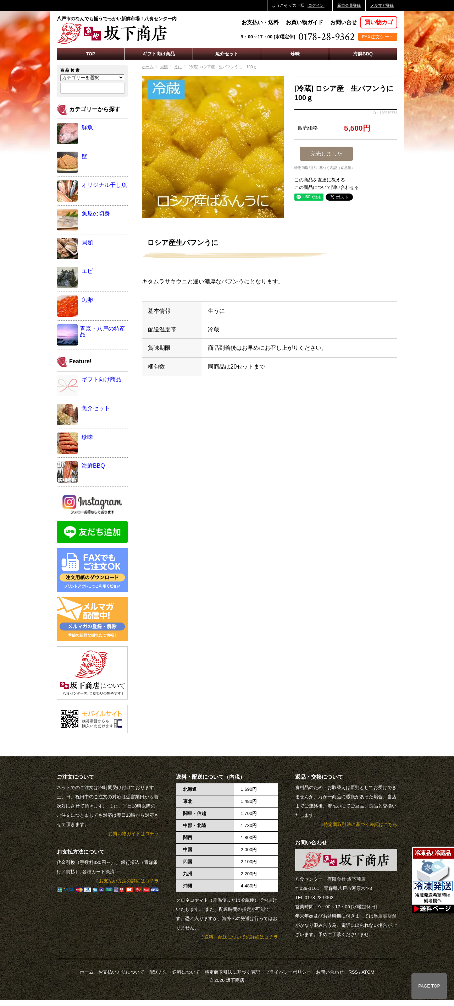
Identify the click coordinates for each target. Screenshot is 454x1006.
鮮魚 (87, 127)
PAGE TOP (429, 986)
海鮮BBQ (363, 53)
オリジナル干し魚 (104, 185)
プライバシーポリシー (288, 972)
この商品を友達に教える (319, 180)
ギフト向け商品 (159, 53)
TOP (90, 53)
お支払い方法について (121, 972)
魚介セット (226, 53)
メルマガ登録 (382, 5)
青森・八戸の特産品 (102, 331)
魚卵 (87, 300)
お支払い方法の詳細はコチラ (129, 880)
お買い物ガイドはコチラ (133, 833)
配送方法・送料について (174, 972)
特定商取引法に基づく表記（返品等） (324, 168)
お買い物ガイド (304, 22)
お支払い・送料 (260, 22)
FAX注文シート (378, 36)
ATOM (367, 972)
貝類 (164, 67)
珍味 (295, 53)
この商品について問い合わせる (326, 187)
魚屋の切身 (96, 214)
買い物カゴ (379, 22)
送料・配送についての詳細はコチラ (241, 937)
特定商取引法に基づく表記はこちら (360, 824)
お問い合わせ (330, 972)
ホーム (148, 67)
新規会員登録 (349, 5)
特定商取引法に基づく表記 (232, 972)
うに (178, 67)
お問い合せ (343, 22)
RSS (353, 972)
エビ (87, 271)
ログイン (316, 5)
